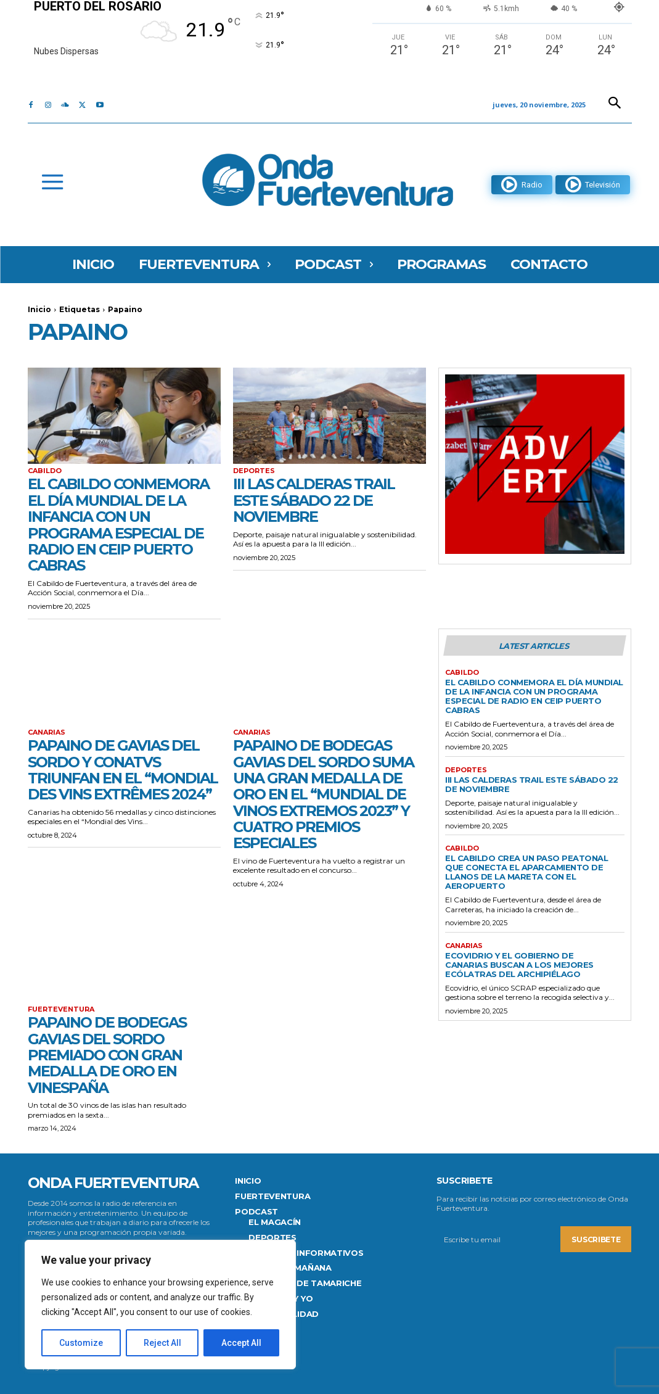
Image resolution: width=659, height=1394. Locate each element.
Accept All (241, 1343)
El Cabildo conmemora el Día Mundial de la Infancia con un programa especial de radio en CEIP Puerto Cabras (119, 524)
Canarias (46, 732)
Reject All (162, 1343)
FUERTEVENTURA (61, 1009)
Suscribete (595, 1238)
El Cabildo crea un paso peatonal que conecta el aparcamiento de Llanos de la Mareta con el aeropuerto (526, 872)
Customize (81, 1343)
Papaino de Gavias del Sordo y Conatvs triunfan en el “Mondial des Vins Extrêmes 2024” (124, 769)
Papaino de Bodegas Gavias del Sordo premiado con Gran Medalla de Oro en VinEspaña (107, 1055)
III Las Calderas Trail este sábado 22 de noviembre (314, 500)
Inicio (39, 309)
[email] (498, 1239)
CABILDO (45, 471)
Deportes (254, 471)
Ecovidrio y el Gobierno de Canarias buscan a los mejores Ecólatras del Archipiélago (520, 965)
